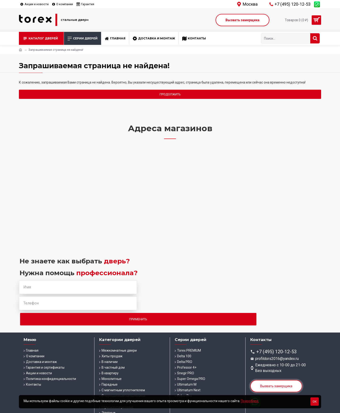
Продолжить (170, 94)
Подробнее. (250, 401)
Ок (315, 401)
